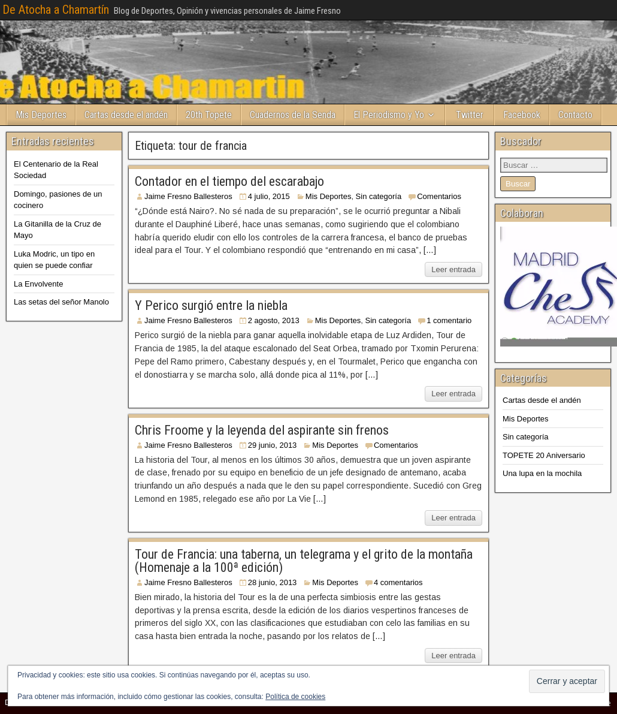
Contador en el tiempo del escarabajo (229, 181)
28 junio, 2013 (272, 582)
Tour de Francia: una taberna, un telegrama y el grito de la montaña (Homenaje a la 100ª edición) (304, 561)
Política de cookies (295, 696)
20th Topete (209, 114)
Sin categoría (379, 196)
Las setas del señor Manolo (61, 301)
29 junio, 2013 (272, 445)
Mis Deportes (41, 114)
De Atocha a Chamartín (55, 9)
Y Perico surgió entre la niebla (211, 305)
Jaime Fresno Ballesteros (188, 196)
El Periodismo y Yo (388, 114)
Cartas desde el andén (126, 114)
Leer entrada (453, 269)
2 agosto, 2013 (274, 320)
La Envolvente (38, 283)
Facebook (521, 114)
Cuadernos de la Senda (292, 114)
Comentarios (439, 196)
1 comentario (449, 320)
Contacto (575, 114)
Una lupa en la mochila (542, 473)
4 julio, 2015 (269, 196)
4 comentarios (398, 582)
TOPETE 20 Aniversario (544, 455)
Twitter (469, 114)
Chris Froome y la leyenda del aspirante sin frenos (262, 430)
